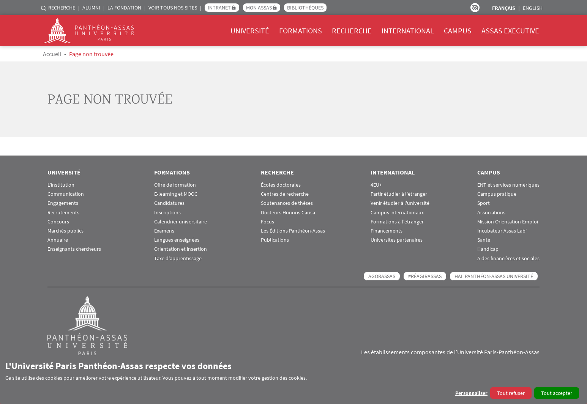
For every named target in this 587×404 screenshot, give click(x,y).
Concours (58, 222)
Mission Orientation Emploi (507, 222)
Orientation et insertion (180, 249)
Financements (386, 231)
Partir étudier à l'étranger (399, 194)
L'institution (60, 185)
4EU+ (376, 185)
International (408, 30)
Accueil (52, 54)
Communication (65, 194)
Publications (275, 240)
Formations (300, 30)
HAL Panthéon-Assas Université (493, 276)
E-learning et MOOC (175, 194)
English (533, 8)
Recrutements (63, 212)
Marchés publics (65, 231)
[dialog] (293, 379)
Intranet (219, 7)
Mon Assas (259, 7)
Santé (483, 240)
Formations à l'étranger (397, 222)
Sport (483, 203)
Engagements (62, 203)
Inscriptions (167, 212)
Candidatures (169, 203)
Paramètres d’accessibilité (475, 7)
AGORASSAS (381, 276)
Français (503, 8)
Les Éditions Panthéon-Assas (293, 231)
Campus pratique (496, 194)
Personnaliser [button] (471, 393)
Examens (164, 231)
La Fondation (124, 7)
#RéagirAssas (425, 276)
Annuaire (57, 240)
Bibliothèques (305, 7)
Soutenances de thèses (287, 203)
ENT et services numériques (508, 185)
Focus (267, 222)
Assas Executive (510, 30)
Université (249, 30)
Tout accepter (556, 393)
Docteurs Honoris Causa (288, 212)
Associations (491, 212)
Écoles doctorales (281, 185)
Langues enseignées (176, 240)
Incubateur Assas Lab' (502, 231)
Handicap (488, 249)
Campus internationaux (397, 212)
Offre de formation (175, 185)
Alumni (91, 7)
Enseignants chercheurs (74, 249)
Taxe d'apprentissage (178, 258)
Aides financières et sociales (508, 258)
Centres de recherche (285, 194)
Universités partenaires (397, 240)
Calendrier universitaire (180, 222)
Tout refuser (511, 393)
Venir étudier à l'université (400, 203)
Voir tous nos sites (172, 7)
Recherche (61, 7)
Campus (458, 30)
